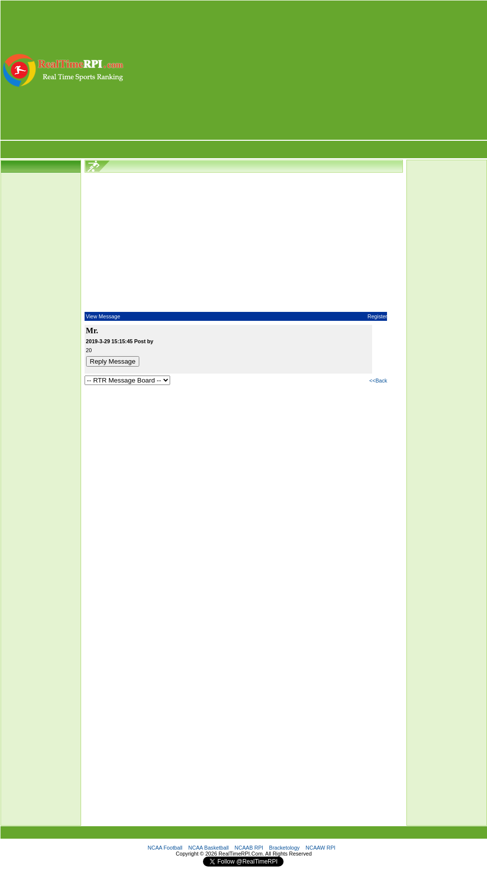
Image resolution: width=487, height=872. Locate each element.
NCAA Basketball (209, 848)
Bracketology (284, 848)
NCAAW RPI (320, 848)
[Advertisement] (306, 70)
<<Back (378, 381)
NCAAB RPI (249, 848)
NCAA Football (165, 848)
